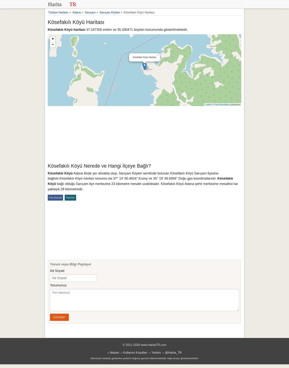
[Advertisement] (144, 134)
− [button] (53, 45)
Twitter (70, 197)
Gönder (59, 321)
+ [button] (53, 39)
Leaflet (208, 105)
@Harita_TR (173, 356)
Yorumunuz (58, 285)
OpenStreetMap (222, 105)
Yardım (156, 356)
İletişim (114, 356)
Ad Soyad (57, 271)
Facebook (55, 197)
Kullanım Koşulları (135, 356)
